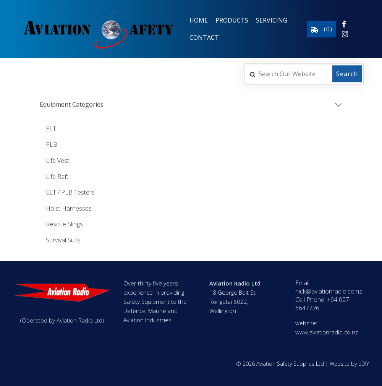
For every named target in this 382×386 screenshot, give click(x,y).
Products (231, 20)
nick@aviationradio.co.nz (328, 291)
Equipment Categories (72, 104)
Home (198, 20)
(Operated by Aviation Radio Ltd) (62, 320)
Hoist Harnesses (69, 207)
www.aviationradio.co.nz (326, 332)
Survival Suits (63, 239)
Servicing (271, 20)
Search (347, 73)
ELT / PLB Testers (70, 191)
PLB (51, 144)
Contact (204, 37)
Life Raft (57, 176)
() (321, 29)
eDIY (363, 363)
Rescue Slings (64, 223)
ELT (51, 128)
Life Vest (57, 160)
